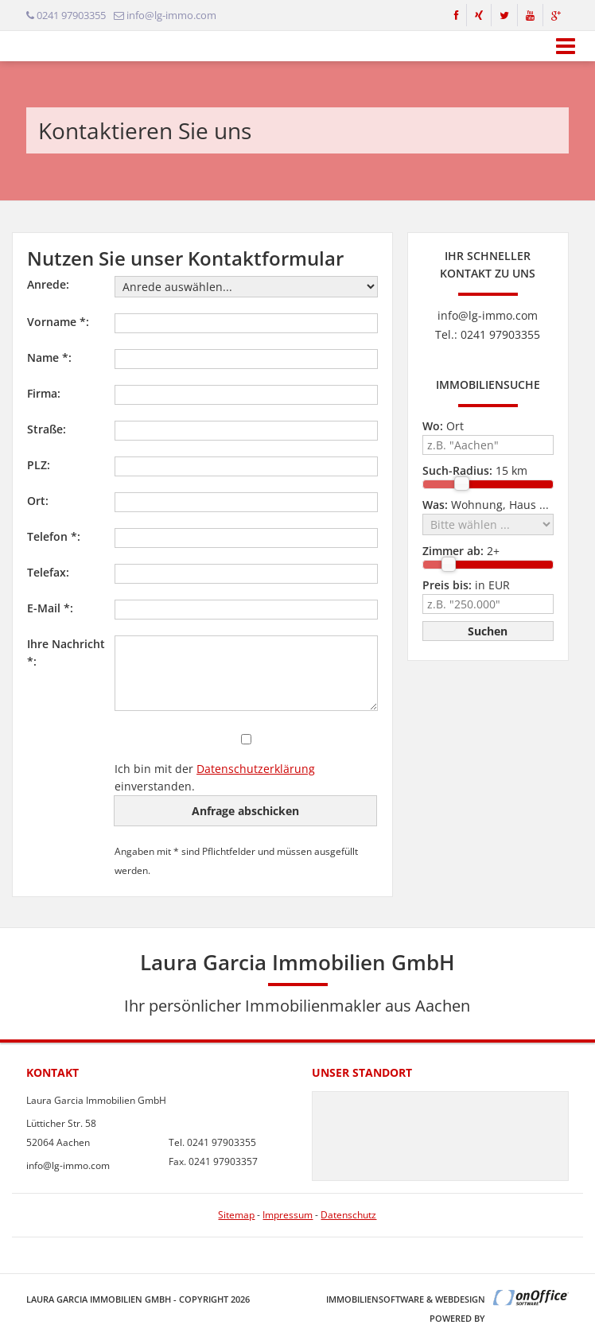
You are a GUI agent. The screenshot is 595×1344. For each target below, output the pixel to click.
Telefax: (48, 572)
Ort (443, 425)
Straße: (46, 429)
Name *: (49, 357)
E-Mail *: (50, 608)
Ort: (38, 500)
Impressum (287, 1215)
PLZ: (38, 464)
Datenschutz (348, 1215)
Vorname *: (58, 321)
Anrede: (48, 284)
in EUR (466, 584)
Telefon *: (53, 536)
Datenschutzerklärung (255, 768)
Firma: (43, 393)
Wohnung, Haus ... (485, 504)
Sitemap (236, 1215)
